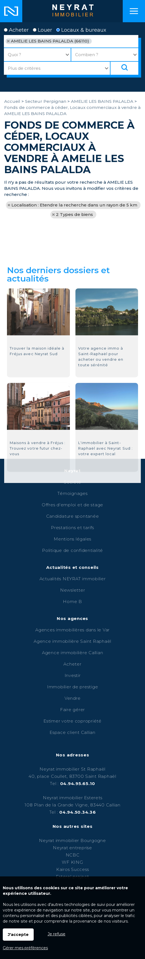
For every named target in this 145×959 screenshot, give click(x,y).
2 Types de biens (74, 214)
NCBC (73, 855)
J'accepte (18, 934)
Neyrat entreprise (72, 847)
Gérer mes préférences (25, 947)
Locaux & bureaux (81, 30)
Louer (42, 30)
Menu (134, 11)
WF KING (72, 862)
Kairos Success (72, 869)
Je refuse (56, 933)
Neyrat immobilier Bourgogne (72, 840)
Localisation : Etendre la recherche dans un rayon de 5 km (74, 205)
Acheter (16, 30)
